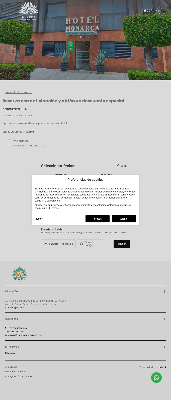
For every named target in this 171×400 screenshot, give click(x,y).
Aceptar (124, 218)
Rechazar (97, 218)
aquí (50, 205)
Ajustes (39, 218)
